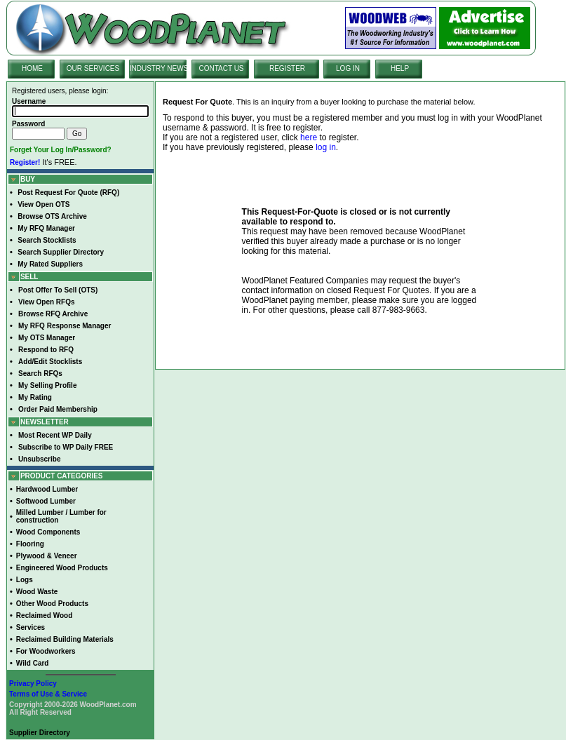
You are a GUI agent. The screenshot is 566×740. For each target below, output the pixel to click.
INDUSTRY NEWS (159, 68)
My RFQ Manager (46, 228)
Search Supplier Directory (61, 252)
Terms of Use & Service (48, 694)
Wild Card (32, 663)
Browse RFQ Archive (53, 314)
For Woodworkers (46, 651)
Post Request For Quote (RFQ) (68, 192)
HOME (32, 68)
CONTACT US (220, 68)
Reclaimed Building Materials (65, 639)
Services (30, 627)
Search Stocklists (47, 240)
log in (326, 147)
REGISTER (287, 68)
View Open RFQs (46, 302)
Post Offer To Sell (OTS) (57, 290)
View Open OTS (43, 204)
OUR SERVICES (93, 68)
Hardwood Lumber (47, 489)
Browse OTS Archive (52, 216)
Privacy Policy (33, 683)
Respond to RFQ (46, 350)
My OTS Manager (46, 338)
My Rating (35, 397)
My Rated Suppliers (50, 264)
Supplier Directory (39, 732)
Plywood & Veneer (46, 556)
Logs (24, 580)
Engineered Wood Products (62, 568)
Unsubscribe (39, 459)
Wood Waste (37, 592)
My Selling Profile (47, 385)
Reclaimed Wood (44, 615)
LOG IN (348, 68)
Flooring (30, 544)
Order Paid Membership (57, 409)
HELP (400, 68)
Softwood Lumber (46, 501)
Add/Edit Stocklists (50, 361)
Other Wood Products (52, 603)
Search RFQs (40, 373)
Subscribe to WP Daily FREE (65, 447)
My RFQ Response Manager (64, 326)
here (308, 137)
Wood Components (48, 532)
